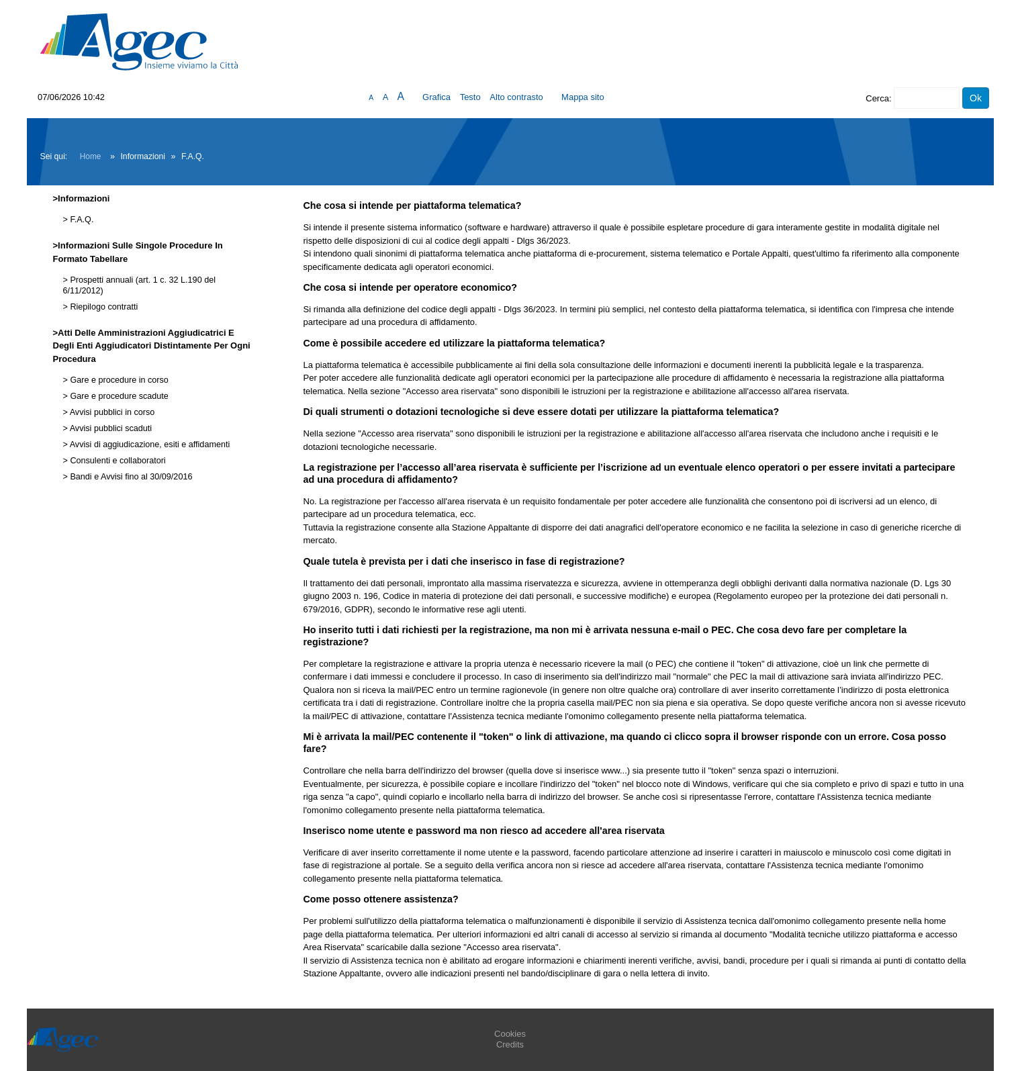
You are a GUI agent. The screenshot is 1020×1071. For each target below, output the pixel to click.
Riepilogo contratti (103, 307)
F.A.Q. (81, 219)
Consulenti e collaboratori (117, 460)
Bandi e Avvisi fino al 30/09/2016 (130, 476)
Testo (470, 97)
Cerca (877, 98)
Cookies (510, 1034)
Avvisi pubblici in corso (111, 412)
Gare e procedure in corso (118, 380)
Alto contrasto (516, 97)
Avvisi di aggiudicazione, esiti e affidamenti (149, 444)
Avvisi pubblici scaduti (110, 428)
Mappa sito (582, 97)
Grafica (436, 97)
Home (90, 156)
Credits (510, 1044)
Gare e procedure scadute (118, 396)
